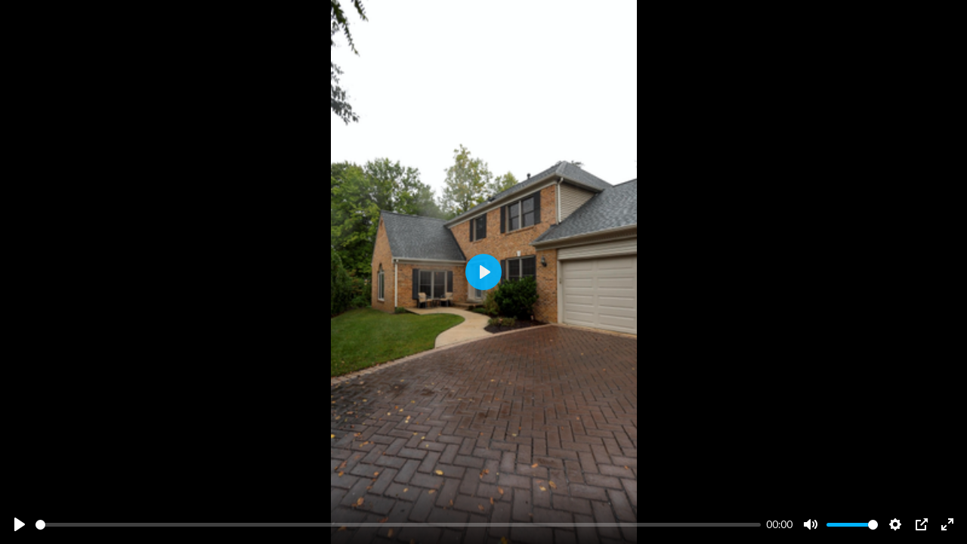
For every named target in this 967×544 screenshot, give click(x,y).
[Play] (20, 524)
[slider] (398, 525)
